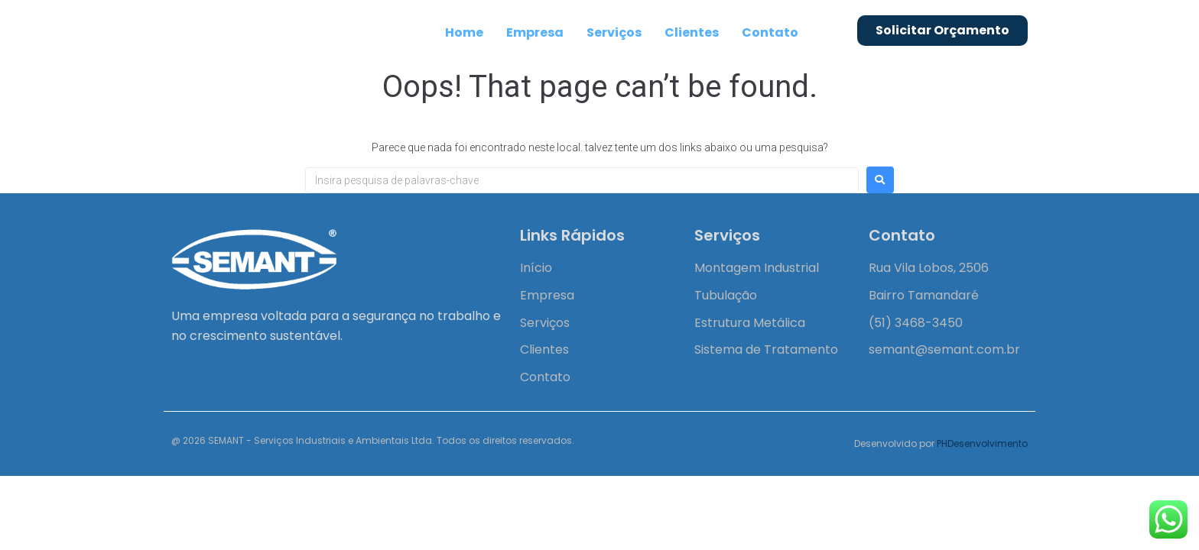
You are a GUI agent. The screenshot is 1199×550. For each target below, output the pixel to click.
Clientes (691, 32)
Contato (770, 32)
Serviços (614, 32)
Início (536, 268)
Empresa (535, 32)
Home (464, 32)
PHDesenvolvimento (982, 443)
